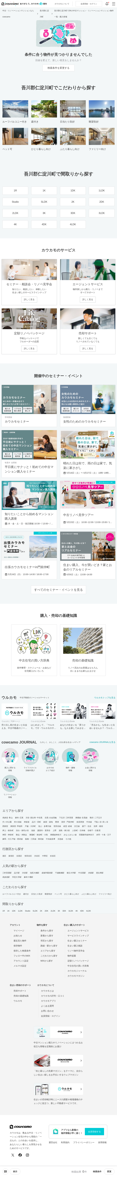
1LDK (20, 911)
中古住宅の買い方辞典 (78, 966)
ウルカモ (18, 1001)
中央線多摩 (50, 839)
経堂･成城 (67, 826)
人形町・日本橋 (78, 830)
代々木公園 (7, 822)
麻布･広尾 (19, 818)
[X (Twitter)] (13, 1155)
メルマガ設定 (20, 966)
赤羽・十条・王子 (103, 835)
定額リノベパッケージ (78, 961)
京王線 (77, 826)
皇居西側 (80, 822)
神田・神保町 (8, 835)
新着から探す (47, 935)
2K (41, 911)
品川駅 (17, 873)
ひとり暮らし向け (71, 894)
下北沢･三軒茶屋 (66, 818)
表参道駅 (6, 877)
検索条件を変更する (58, 68)
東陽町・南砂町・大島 (38, 835)
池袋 (33, 830)
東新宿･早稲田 (16, 826)
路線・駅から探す (49, 945)
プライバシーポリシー (83, 1142)
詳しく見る (29, 299)
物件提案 (71, 956)
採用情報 (102, 1142)
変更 (109, 1171)
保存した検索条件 (22, 950)
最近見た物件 (20, 940)
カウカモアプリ (48, 1001)
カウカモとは (47, 991)
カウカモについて (62, 4)
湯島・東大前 (64, 830)
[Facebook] (20, 1155)
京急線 (60, 839)
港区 (4, 856)
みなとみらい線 (70, 835)
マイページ (19, 930)
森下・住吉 (86, 826)
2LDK (53, 911)
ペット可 (58, 894)
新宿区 (11, 856)
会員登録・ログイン (50, 1016)
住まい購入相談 (74, 945)
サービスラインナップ (78, 935)
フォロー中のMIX (22, 956)
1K (8, 911)
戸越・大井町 (30, 826)
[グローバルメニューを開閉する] (113, 4)
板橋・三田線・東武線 (34, 839)
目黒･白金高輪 (51, 818)
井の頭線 (17, 822)
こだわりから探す (49, 956)
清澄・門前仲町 (67, 822)
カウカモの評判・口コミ (52, 996)
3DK (64, 911)
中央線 (89, 822)
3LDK (70, 911)
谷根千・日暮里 (94, 830)
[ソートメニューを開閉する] (5, 1171)
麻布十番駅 (28, 877)
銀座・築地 (48, 822)
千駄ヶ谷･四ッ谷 (101, 822)
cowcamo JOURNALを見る (102, 742)
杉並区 (53, 856)
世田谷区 (28, 856)
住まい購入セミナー (77, 940)
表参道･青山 (7, 818)
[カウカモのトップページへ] (23, 4)
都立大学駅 (71, 873)
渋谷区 (37, 856)
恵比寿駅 (99, 873)
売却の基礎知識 (21, 996)
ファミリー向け (105, 894)
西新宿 (5, 826)
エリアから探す (48, 950)
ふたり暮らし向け (89, 894)
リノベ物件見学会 (76, 950)
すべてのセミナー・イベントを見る (58, 589)
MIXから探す (47, 961)
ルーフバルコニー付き (11, 894)
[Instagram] (27, 1155)
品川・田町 (36, 822)
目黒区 (19, 856)
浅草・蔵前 (98, 826)
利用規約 (65, 1142)
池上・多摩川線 (44, 826)
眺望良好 (48, 894)
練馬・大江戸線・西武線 (12, 839)
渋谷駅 (25, 873)
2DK (46, 911)
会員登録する (94, 1131)
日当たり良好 (36, 894)
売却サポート (20, 991)
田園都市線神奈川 (86, 835)
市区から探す (47, 940)
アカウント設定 (21, 961)
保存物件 (18, 945)
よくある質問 (47, 1006)
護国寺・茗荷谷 (43, 830)
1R (3, 911)
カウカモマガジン (76, 976)
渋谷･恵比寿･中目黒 (34, 818)
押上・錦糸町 (8, 830)
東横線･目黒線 (81, 818)
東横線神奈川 (55, 835)
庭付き (26, 894)
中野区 (45, 856)
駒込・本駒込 (21, 835)
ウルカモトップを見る (104, 697)
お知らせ (18, 935)
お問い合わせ (47, 1011)
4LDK (88, 911)
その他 (68, 839)
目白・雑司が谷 (22, 830)
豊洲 (57, 822)
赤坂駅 (91, 873)
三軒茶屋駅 (7, 873)
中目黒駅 (82, 873)
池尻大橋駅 (34, 873)
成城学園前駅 (47, 873)
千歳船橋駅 (59, 873)
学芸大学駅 (16, 877)
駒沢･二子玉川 (96, 818)
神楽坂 (26, 822)
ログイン (89, 3)
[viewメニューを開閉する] (15, 1171)
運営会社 (53, 1142)
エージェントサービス (78, 930)
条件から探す (47, 930)
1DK (14, 911)
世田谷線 (57, 826)
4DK (82, 911)
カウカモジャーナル (77, 971)
